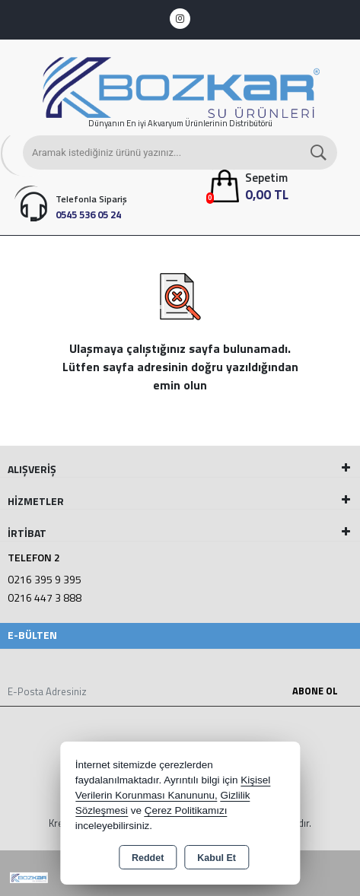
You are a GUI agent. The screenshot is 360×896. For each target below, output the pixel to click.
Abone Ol (315, 690)
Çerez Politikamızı (186, 810)
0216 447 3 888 (44, 597)
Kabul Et (216, 858)
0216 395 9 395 (44, 579)
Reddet (148, 858)
